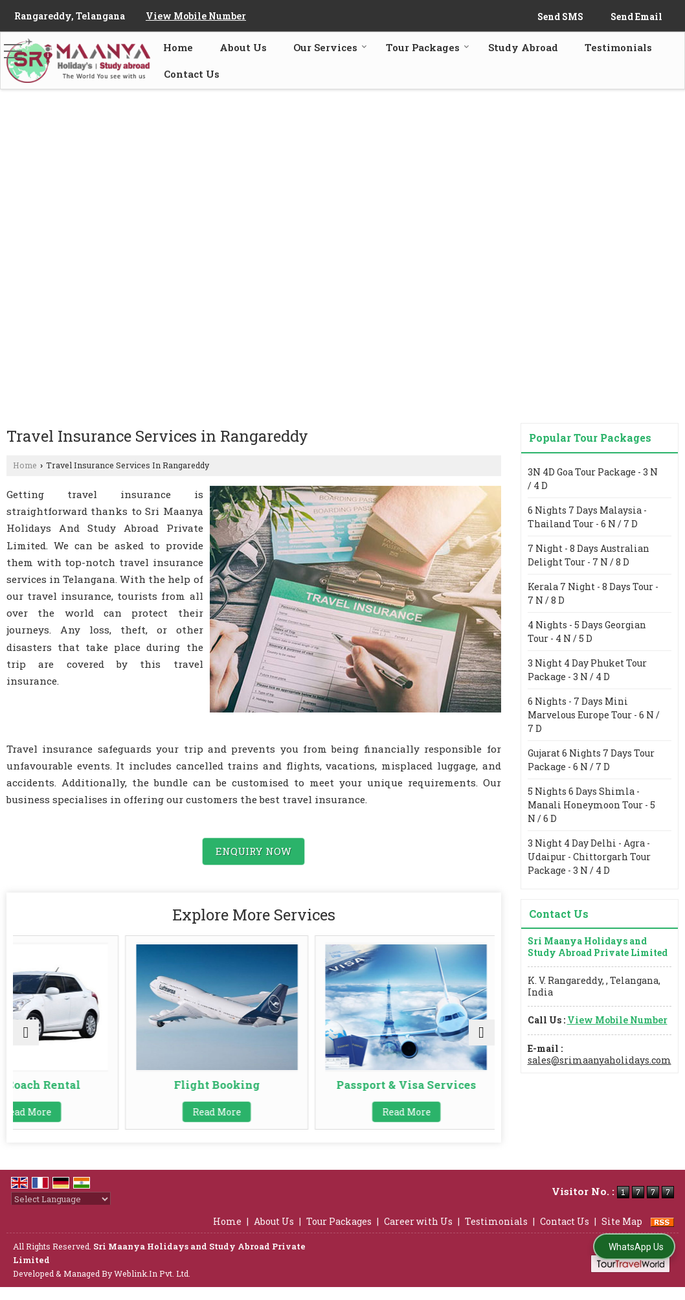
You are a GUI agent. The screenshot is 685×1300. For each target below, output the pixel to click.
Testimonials (618, 47)
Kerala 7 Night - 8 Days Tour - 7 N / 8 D (593, 593)
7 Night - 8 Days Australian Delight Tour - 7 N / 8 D (588, 555)
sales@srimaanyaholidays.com (599, 1060)
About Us (243, 47)
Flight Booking (253, 1084)
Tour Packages (427, 47)
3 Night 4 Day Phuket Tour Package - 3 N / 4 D (587, 670)
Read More (91, 1112)
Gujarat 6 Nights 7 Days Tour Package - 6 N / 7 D (591, 760)
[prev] (26, 1039)
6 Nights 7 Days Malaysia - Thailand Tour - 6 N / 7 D (587, 517)
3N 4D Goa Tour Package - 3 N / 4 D (593, 479)
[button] (196, 16)
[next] (482, 1039)
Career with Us (418, 1234)
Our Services (330, 47)
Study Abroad (523, 47)
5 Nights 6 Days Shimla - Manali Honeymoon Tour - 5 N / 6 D (591, 805)
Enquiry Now (253, 851)
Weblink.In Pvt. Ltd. (152, 1286)
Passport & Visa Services (416, 1091)
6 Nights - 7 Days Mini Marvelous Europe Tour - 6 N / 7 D (594, 715)
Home (178, 47)
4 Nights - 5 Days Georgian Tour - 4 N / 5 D (587, 631)
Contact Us (191, 73)
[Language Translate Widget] (61, 1212)
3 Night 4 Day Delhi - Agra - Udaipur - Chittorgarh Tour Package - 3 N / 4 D (589, 856)
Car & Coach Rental (91, 1084)
